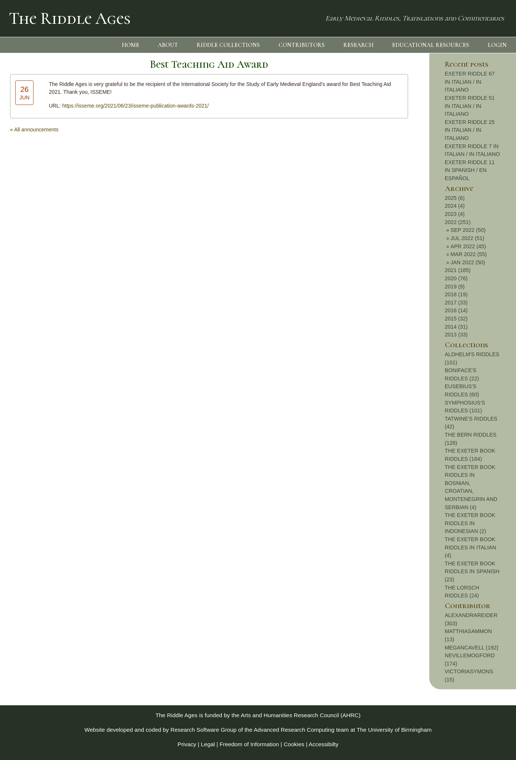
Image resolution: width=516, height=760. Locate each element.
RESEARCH (358, 45)
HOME (130, 45)
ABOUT (168, 45)
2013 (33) (456, 335)
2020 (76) (456, 278)
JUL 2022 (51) (467, 238)
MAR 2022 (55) (468, 254)
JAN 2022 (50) (467, 262)
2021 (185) (458, 270)
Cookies (294, 744)
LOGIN (497, 45)
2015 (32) (456, 319)
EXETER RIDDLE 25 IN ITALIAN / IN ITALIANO (470, 130)
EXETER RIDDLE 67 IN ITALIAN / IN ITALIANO (470, 82)
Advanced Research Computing (294, 730)
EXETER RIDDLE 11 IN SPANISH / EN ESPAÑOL (470, 170)
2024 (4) (455, 206)
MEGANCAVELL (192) (472, 648)
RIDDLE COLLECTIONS (228, 45)
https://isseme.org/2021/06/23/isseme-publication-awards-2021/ (135, 106)
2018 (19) (456, 294)
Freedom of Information (249, 744)
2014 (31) (456, 327)
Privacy (187, 744)
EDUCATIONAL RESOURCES (430, 45)
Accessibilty (323, 744)
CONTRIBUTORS (301, 45)
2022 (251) (458, 222)
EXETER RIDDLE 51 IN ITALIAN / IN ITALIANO (470, 106)
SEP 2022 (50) (467, 230)
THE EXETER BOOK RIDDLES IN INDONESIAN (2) (470, 523)
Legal (208, 744)
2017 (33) (456, 303)
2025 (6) (455, 198)
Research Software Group (204, 730)
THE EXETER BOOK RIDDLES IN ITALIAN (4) (470, 547)
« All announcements (34, 129)
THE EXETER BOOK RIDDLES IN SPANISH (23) (472, 571)
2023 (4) (455, 214)
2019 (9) (455, 287)
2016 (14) (456, 310)
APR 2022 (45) (468, 246)
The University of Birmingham (394, 730)
